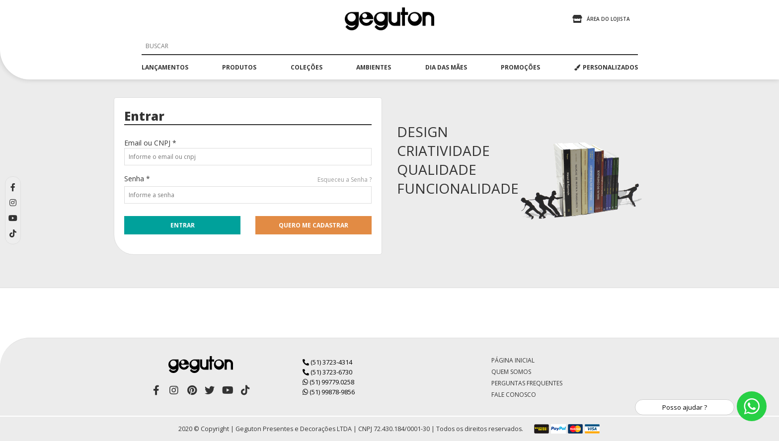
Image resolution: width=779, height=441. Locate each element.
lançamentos (165, 67)
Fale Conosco (513, 394)
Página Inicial (513, 360)
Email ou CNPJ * (150, 142)
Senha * (137, 178)
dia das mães (446, 67)
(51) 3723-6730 (327, 372)
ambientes (373, 67)
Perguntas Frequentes (526, 383)
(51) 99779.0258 (328, 381)
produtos (239, 67)
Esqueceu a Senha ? (344, 179)
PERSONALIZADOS (606, 67)
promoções (520, 67)
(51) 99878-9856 (329, 391)
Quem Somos (511, 372)
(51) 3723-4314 (327, 362)
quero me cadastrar (313, 225)
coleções (306, 67)
